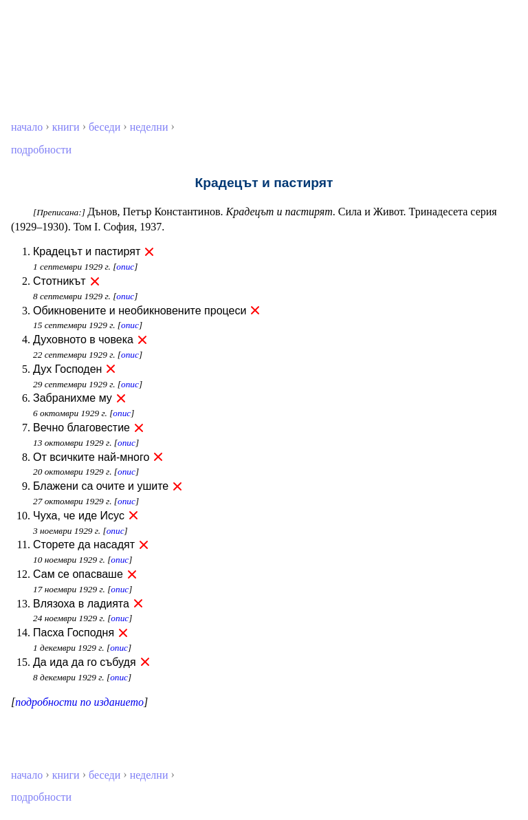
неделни (149, 127)
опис (125, 266)
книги (66, 127)
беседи (104, 127)
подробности (41, 149)
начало (27, 127)
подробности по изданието (79, 702)
